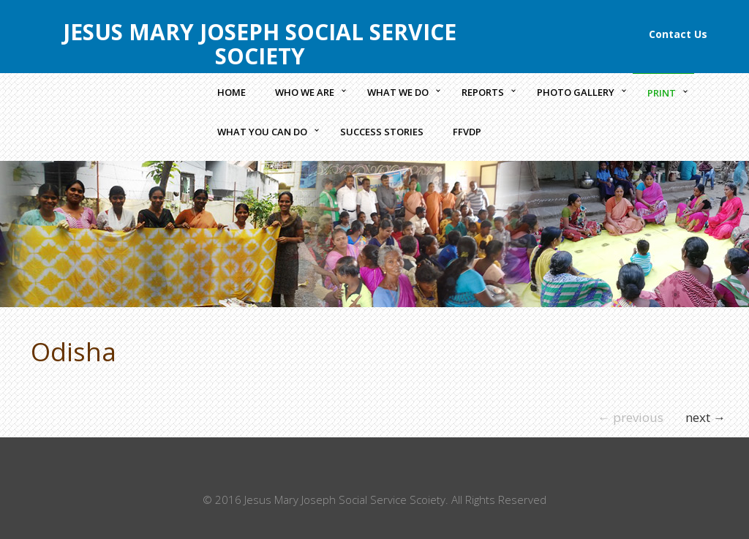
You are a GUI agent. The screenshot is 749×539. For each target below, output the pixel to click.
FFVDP (467, 131)
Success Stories (382, 131)
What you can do (262, 131)
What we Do (398, 92)
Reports (483, 92)
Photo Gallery (575, 92)
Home (231, 92)
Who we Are (304, 92)
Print (661, 92)
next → (705, 417)
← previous (630, 417)
